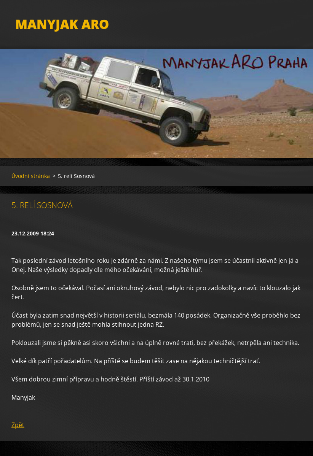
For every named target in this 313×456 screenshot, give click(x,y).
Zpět (17, 425)
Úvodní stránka (30, 176)
